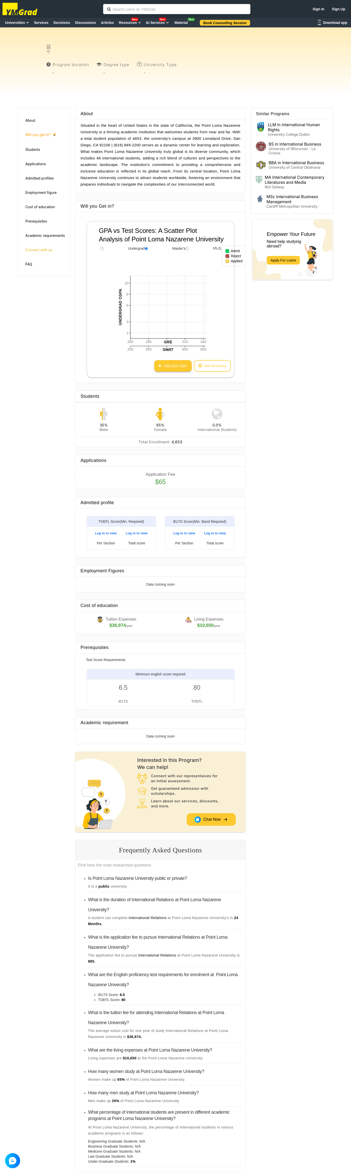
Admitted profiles (39, 178)
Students (32, 149)
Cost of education (40, 207)
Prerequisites (36, 221)
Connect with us (38, 250)
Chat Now (211, 819)
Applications (35, 164)
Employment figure (41, 192)
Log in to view (106, 533)
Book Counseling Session (225, 23)
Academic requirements (45, 235)
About (30, 120)
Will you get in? (40, 135)
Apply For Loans (283, 260)
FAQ (28, 264)
